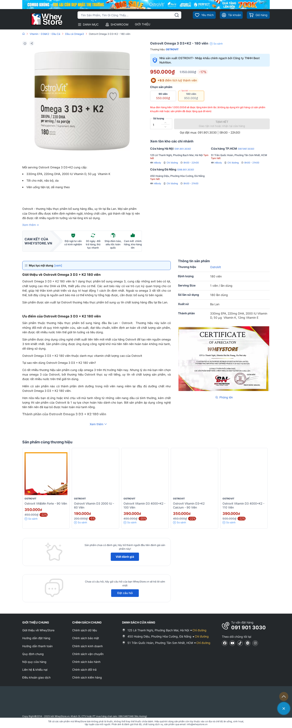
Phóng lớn (224, 397)
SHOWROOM (116, 24)
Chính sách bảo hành (86, 661)
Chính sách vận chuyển (88, 654)
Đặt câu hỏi (125, 593)
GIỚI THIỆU (142, 24)
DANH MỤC (88, 24)
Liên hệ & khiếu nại (34, 669)
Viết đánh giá (125, 556)
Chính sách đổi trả (84, 669)
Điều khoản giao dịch (36, 677)
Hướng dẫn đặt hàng (36, 638)
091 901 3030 (248, 628)
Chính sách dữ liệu (84, 630)
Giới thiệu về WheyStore (38, 630)
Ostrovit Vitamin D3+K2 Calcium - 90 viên (189, 505)
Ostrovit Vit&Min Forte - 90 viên (46, 503)
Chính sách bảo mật (85, 638)
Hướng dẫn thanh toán (37, 646)
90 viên (161, 96)
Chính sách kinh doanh (87, 646)
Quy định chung (33, 654)
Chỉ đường (170, 162)
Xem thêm (31, 225)
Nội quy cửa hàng (34, 661)
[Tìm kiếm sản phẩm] (129, 15)
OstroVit (172, 49)
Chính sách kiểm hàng (87, 677)
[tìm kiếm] (176, 15)
